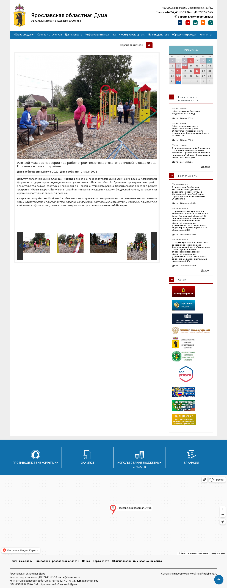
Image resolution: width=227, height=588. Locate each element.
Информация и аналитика (100, 34)
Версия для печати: (132, 45)
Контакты (206, 34)
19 (197, 71)
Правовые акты (187, 175)
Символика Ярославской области (57, 561)
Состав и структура (49, 34)
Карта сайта (101, 561)
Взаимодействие (158, 34)
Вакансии (191, 462)
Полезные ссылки (21, 561)
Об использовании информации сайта (137, 561)
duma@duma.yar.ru (69, 577)
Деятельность (73, 34)
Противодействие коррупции (35, 462)
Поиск (86, 561)
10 (184, 66)
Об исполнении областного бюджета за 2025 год (186, 112)
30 (178, 81)
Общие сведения (24, 34)
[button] (218, 579)
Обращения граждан (184, 34)
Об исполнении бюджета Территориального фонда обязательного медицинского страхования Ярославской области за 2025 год (190, 131)
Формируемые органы (132, 34)
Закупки (87, 462)
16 (178, 71)
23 (178, 76)
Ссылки (182, 279)
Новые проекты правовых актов (188, 99)
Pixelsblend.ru (209, 573)
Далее (205, 166)
